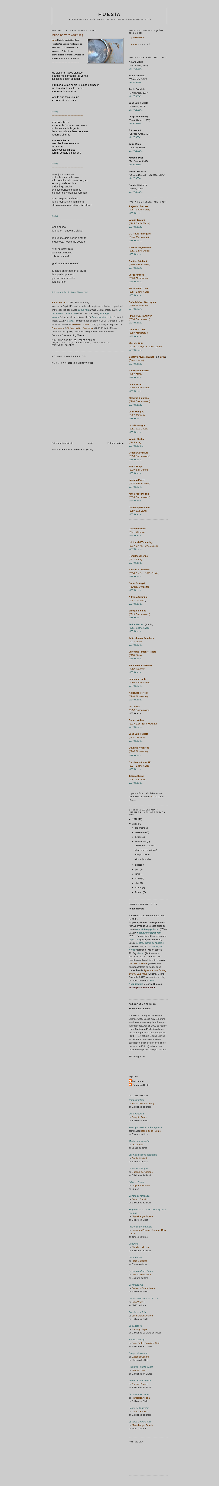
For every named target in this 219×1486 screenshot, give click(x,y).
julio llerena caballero (145, 845)
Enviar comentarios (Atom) (79, 449)
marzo (138, 887)
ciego (67, 343)
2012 (135, 819)
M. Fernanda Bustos (140, 1008)
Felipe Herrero (136, 908)
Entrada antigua (115, 443)
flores (96, 343)
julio (137, 869)
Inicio (90, 443)
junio (137, 874)
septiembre (141, 841)
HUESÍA (109, 14)
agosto (139, 864)
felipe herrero (81, 343)
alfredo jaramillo (143, 859)
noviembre (140, 832)
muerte (105, 343)
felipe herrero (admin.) (146, 850)
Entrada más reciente (62, 443)
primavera (58, 345)
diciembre (140, 827)
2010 (135, 823)
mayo (138, 878)
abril (137, 883)
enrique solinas (142, 854)
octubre (139, 837)
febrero (139, 892)
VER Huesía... (136, 713)
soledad (70, 345)
